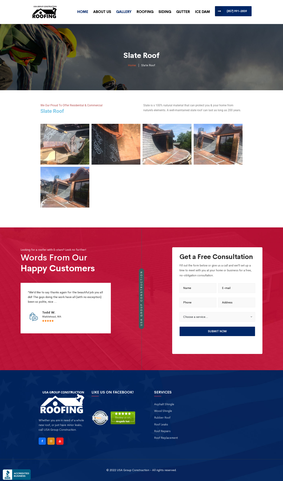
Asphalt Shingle (164, 404)
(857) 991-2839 (237, 11)
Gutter (183, 12)
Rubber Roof (162, 417)
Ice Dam (202, 12)
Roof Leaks (161, 424)
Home (82, 12)
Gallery (123, 12)
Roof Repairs (162, 431)
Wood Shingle (163, 411)
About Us (102, 12)
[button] (217, 317)
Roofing (144, 12)
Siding (164, 12)
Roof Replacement (166, 438)
